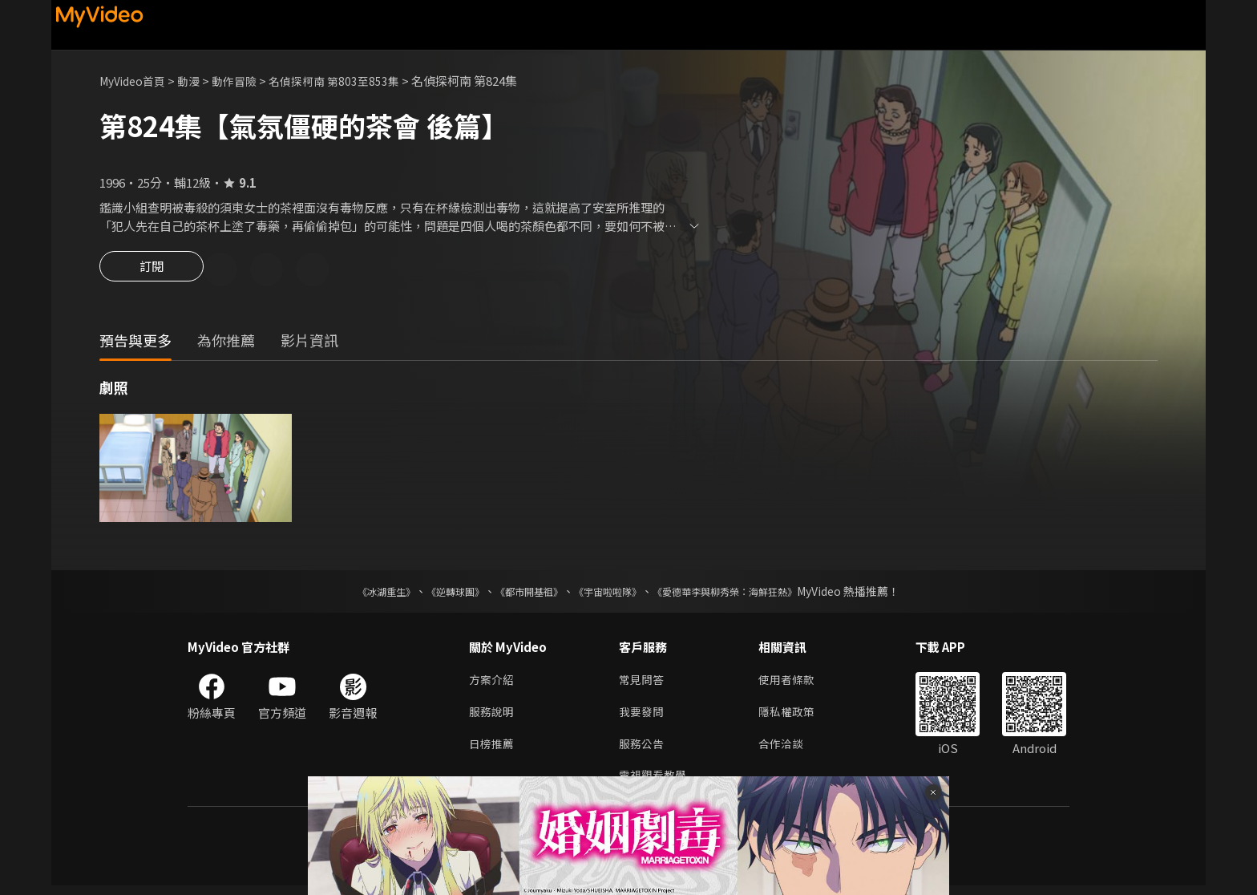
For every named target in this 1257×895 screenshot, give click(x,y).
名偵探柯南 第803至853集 (349, 80)
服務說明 (493, 716)
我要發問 (643, 716)
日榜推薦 (493, 750)
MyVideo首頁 (135, 80)
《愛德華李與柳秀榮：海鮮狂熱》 (745, 593)
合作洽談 (787, 750)
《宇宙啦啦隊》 (611, 593)
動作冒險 (244, 80)
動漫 (196, 80)
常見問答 (643, 682)
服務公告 (643, 750)
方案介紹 (493, 682)
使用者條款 (793, 682)
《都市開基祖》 (521, 593)
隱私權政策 (793, 716)
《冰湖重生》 (358, 593)
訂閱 (151, 271)
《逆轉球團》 (437, 593)
